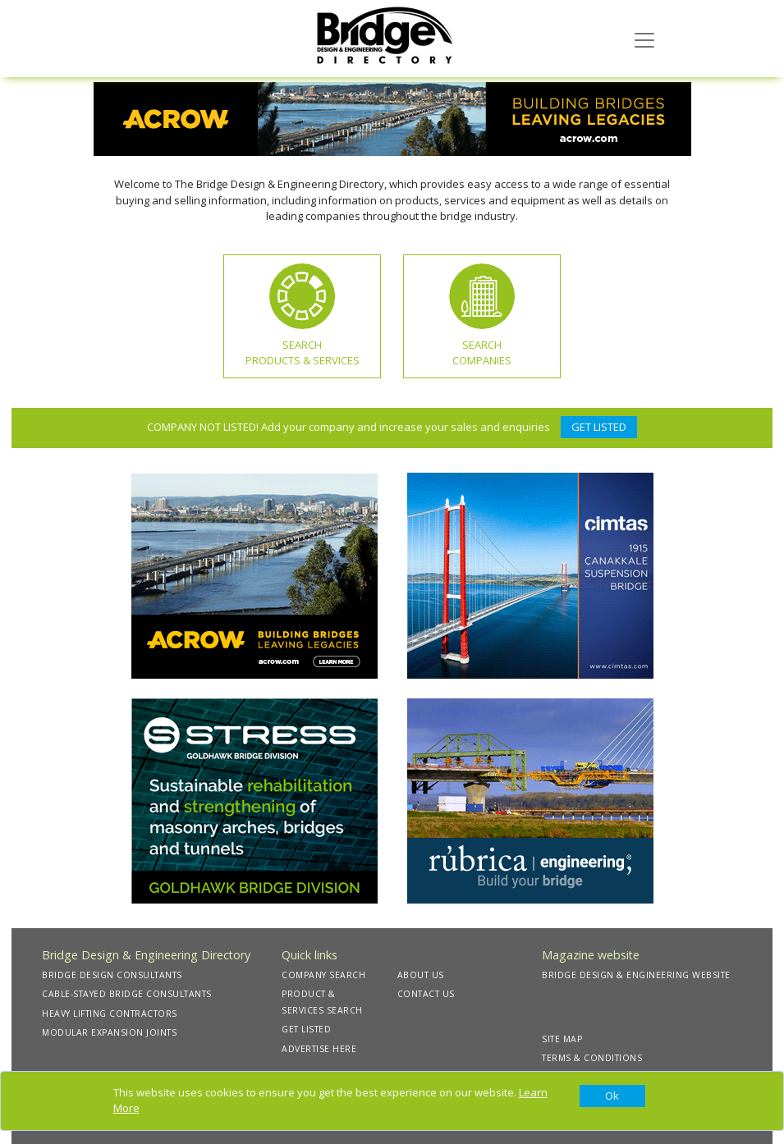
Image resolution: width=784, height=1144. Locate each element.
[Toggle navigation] (644, 39)
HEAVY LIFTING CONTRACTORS (109, 1013)
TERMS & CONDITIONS (592, 1058)
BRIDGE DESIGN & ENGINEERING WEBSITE (636, 975)
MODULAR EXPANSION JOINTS (109, 1032)
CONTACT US (426, 994)
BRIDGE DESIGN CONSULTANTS (112, 975)
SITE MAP (562, 1039)
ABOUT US (420, 975)
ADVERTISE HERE (319, 1049)
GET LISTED (598, 426)
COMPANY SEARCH (323, 975)
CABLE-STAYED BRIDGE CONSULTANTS (127, 994)
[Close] (612, 1096)
